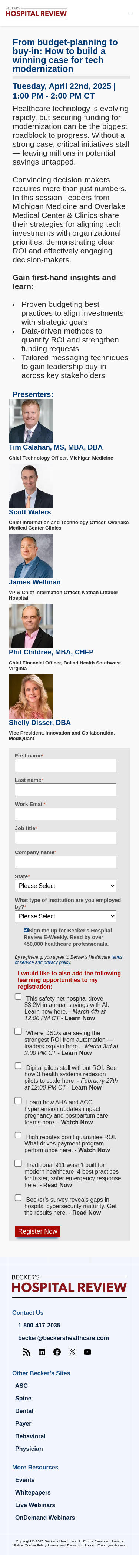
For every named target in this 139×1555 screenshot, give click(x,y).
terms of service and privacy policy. (68, 960)
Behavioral (30, 1436)
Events (24, 1480)
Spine (23, 1398)
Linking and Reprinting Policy (70, 1545)
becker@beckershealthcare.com (63, 1338)
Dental (24, 1411)
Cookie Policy (35, 1545)
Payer (23, 1423)
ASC (21, 1386)
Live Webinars (35, 1505)
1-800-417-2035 (39, 1325)
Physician (29, 1449)
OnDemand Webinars (45, 1518)
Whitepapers (33, 1492)
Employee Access (111, 1545)
